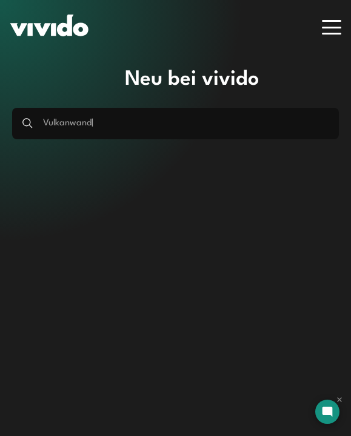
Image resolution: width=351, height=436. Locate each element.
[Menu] (331, 27)
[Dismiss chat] (339, 399)
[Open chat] (327, 412)
